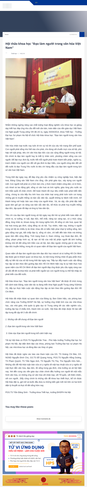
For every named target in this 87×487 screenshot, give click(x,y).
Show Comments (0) (43, 419)
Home (6, 34)
